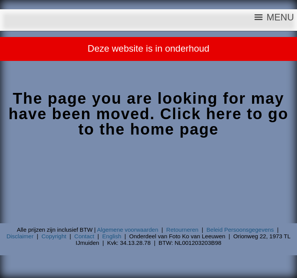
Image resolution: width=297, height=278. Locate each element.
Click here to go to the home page (183, 121)
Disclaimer (20, 236)
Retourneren (182, 229)
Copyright (53, 236)
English (111, 236)
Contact (84, 236)
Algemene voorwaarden (127, 229)
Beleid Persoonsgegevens (240, 229)
